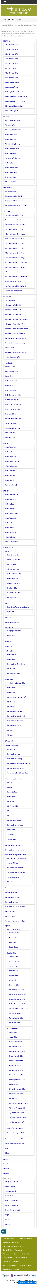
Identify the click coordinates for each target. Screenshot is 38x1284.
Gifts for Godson (12, 579)
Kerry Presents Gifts (16, 1070)
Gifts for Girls (11, 659)
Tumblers (10, 834)
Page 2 (7, 1215)
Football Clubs (14, 933)
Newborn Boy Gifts (13, 583)
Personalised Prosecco (13, 897)
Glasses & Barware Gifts (15, 868)
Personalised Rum (11, 902)
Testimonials (19, 1250)
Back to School (10, 367)
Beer (6, 603)
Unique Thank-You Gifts (13, 419)
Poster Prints (11, 730)
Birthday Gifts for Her (12, 82)
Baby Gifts (8, 551)
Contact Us (9, 1196)
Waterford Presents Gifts (17, 1117)
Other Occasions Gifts (12, 409)
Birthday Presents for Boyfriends (16, 97)
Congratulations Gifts (12, 428)
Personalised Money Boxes (16, 664)
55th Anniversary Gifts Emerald (15, 272)
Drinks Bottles (12, 792)
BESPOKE (8, 618)
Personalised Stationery (15, 721)
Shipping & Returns (11, 1182)
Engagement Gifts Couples (14, 196)
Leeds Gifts (13, 980)
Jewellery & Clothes (12, 746)
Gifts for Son (9, 528)
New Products (8, 1164)
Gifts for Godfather (11, 513)
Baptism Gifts (12, 564)
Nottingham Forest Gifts (17, 1004)
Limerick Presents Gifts (17, 1089)
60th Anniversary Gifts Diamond (16, 277)
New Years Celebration (13, 404)
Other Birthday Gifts (12, 111)
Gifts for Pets (11, 688)
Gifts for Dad (9, 504)
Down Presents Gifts (16, 1056)
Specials (6, 1169)
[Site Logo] (19, 10)
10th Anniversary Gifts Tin (14, 229)
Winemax (20, 1280)
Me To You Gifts (12, 806)
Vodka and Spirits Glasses (16, 872)
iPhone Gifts (9, 741)
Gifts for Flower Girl (11, 153)
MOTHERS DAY (10, 438)
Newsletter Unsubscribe (13, 1210)
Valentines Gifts (10, 423)
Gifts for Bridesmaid (12, 149)
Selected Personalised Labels (15, 921)
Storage (10, 735)
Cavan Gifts (13, 1037)
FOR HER (6, 444)
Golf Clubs (12, 942)
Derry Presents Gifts (16, 1046)
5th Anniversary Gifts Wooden (15, 225)
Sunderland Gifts (15, 1013)
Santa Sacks (9, 348)
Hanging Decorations (14, 631)
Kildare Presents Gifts (16, 1075)
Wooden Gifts (11, 839)
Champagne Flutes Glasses (16, 858)
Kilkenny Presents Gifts (17, 1080)
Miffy (9, 816)
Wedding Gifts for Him (12, 158)
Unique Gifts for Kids (14, 673)
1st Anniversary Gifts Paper (14, 215)
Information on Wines (25, 1238)
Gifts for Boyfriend (11, 494)
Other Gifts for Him (11, 542)
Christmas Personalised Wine (15, 324)
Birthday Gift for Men (12, 87)
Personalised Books (14, 820)
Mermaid (10, 811)
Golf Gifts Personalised (15, 1128)
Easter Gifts (9, 376)
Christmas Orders (9, 1238)
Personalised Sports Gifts (15, 1133)
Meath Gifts (13, 1098)
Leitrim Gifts (13, 1084)
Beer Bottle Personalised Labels (18, 607)
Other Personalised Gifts (13, 779)
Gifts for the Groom (11, 139)
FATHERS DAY (10, 433)
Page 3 (7, 1219)
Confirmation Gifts (11, 371)
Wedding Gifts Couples (13, 130)
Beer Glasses (11, 612)
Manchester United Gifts (17, 994)
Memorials (11, 707)
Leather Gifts (11, 749)
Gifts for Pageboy (11, 172)
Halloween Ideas (11, 390)
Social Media (7, 1250)
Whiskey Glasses (13, 877)
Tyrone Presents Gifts (16, 1113)
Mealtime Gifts (12, 702)
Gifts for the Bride (11, 134)
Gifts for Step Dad (11, 532)
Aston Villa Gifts (14, 961)
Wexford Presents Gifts (17, 1122)
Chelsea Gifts (13, 971)
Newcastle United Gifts (17, 999)
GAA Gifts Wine (12, 1029)
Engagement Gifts (11, 191)
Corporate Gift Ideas (12, 622)
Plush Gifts (11, 669)
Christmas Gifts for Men (13, 314)
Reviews (6, 1173)
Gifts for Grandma (11, 466)
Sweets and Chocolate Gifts (14, 1139)
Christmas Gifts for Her (13, 305)
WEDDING (6, 117)
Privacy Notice (10, 1186)
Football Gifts (11, 953)
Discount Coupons (11, 1205)
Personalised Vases (14, 725)
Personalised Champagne (14, 845)
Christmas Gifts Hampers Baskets (16, 319)
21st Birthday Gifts (11, 49)
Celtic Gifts (13, 966)
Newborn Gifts (12, 588)
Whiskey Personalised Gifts (14, 1144)
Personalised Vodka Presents (15, 907)
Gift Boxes (8, 641)
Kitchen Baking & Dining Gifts (17, 697)
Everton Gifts (13, 975)
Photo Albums (10, 911)
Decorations (9, 627)
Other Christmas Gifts (12, 357)
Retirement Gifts (10, 414)
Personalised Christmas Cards (15, 338)
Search (5, 1159)
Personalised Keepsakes (15, 768)
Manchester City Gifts (16, 990)
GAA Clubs (13, 938)
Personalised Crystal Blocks (14, 850)
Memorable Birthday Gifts (13, 106)
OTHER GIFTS (8, 548)
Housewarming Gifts (12, 400)
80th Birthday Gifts (11, 78)
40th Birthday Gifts (11, 59)
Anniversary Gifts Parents (13, 291)
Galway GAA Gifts (15, 1065)
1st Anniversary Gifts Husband (15, 286)
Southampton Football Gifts (18, 1009)
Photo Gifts (11, 830)
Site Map (16, 1262)
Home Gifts (9, 679)
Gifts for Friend (10, 452)
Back (4, 1231)
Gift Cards (8, 646)
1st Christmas (10, 300)
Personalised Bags (13, 754)
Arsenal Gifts (13, 957)
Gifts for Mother (10, 471)
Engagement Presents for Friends (16, 206)
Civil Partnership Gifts (12, 120)
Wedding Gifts (10, 125)
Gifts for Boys (12, 654)
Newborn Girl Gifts (13, 593)
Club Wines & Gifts (13, 929)
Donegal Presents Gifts (17, 1051)
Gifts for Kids (9, 651)
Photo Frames (10, 916)
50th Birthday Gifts (11, 63)
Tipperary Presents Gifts (17, 1108)
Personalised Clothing (14, 759)
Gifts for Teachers (11, 381)
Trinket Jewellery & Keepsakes (17, 773)
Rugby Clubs (13, 947)
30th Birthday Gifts (11, 54)
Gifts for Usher (10, 163)
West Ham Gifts (14, 1023)
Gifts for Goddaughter (14, 574)
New (6, 1148)
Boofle (9, 782)
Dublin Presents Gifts (16, 1061)
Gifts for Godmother (12, 461)
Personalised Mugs (11, 893)
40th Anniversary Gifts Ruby (14, 258)
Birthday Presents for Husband (15, 101)
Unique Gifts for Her (12, 485)
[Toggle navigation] (5, 2)
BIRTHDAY (6, 41)
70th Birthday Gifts (11, 73)
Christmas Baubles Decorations (16, 352)
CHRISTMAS (7, 297)
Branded (10, 787)
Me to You (10, 801)
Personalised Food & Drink (16, 716)
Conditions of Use (11, 1191)
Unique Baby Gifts (13, 597)
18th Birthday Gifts (11, 45)
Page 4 (7, 1224)
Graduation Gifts (10, 386)
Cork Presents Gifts (15, 1042)
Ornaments (11, 635)
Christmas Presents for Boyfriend (16, 329)
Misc (7, 1153)
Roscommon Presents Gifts (18, 1103)
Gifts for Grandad (11, 518)
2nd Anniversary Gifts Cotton (15, 220)
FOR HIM (6, 491)
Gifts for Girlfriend (11, 457)
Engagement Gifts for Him (14, 201)
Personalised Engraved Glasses (15, 855)
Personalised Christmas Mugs (15, 343)
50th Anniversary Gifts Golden (15, 267)
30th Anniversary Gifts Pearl (14, 248)
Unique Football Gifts (16, 1018)
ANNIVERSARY (8, 212)
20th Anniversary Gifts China (14, 239)
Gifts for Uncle (10, 537)
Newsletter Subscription (11, 1242)
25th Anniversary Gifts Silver (14, 243)
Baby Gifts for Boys (13, 555)
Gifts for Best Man (11, 168)
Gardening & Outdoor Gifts (16, 683)
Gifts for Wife (9, 480)
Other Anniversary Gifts (13, 281)
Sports (7, 926)
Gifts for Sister (10, 475)
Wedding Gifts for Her (12, 144)
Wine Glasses (11, 882)
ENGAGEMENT (8, 188)
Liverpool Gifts (14, 985)
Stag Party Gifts (10, 182)
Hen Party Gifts (10, 177)
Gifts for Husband (11, 523)
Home (4, 20)
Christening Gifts (13, 569)
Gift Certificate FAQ (11, 1200)
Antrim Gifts (13, 1032)
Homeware (11, 692)
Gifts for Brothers (11, 499)
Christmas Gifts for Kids (13, 310)
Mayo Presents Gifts (16, 1094)
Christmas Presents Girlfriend (15, 333)
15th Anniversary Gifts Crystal (15, 234)
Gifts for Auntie (10, 447)
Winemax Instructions (10, 1254)
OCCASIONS (7, 363)
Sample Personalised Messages (13, 1246)
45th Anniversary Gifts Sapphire (16, 262)
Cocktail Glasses (13, 863)
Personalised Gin (11, 888)
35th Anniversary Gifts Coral (14, 253)
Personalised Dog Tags (15, 825)
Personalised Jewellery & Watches (18, 763)
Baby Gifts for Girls (13, 560)
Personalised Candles (14, 711)
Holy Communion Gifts (13, 395)
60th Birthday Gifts (11, 68)
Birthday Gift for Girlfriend (14, 92)
